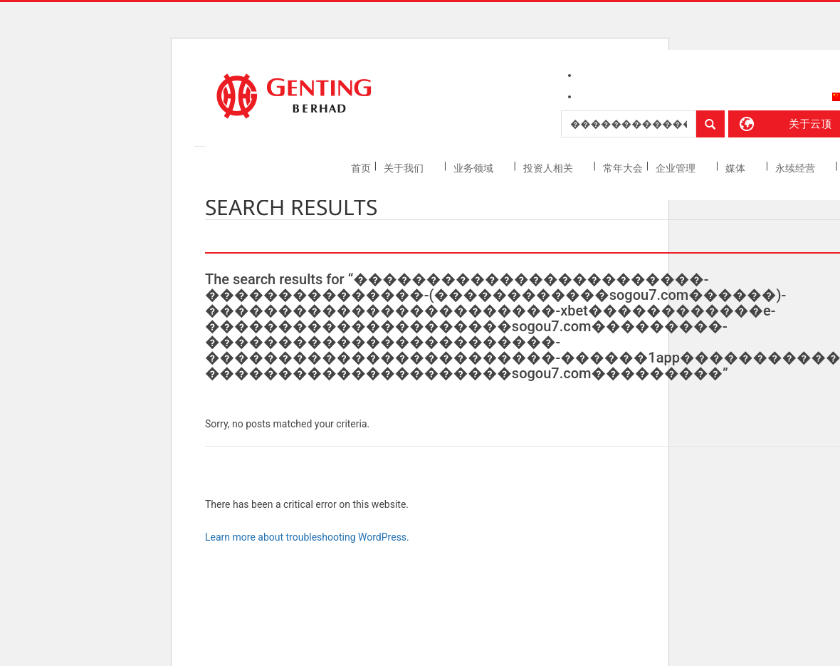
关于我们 (405, 168)
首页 (361, 168)
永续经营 (796, 168)
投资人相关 (549, 168)
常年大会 (623, 168)
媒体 (736, 168)
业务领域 (474, 168)
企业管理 (677, 168)
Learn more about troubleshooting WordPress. (307, 537)
